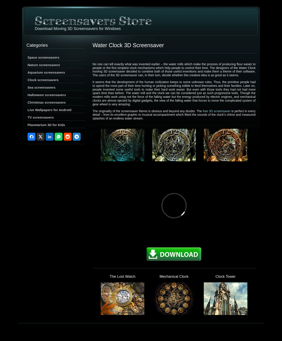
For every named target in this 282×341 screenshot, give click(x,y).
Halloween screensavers (47, 95)
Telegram (77, 137)
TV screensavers (41, 117)
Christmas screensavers (47, 102)
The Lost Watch (122, 276)
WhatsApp (59, 137)
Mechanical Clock (174, 276)
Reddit (68, 137)
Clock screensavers (43, 80)
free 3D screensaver (216, 111)
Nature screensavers (44, 65)
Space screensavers (43, 57)
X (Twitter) (41, 137)
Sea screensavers (42, 87)
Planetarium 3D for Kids (46, 125)
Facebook (31, 137)
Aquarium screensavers (46, 72)
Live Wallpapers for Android (49, 110)
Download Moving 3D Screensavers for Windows (78, 28)
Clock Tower (225, 276)
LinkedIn (50, 137)
